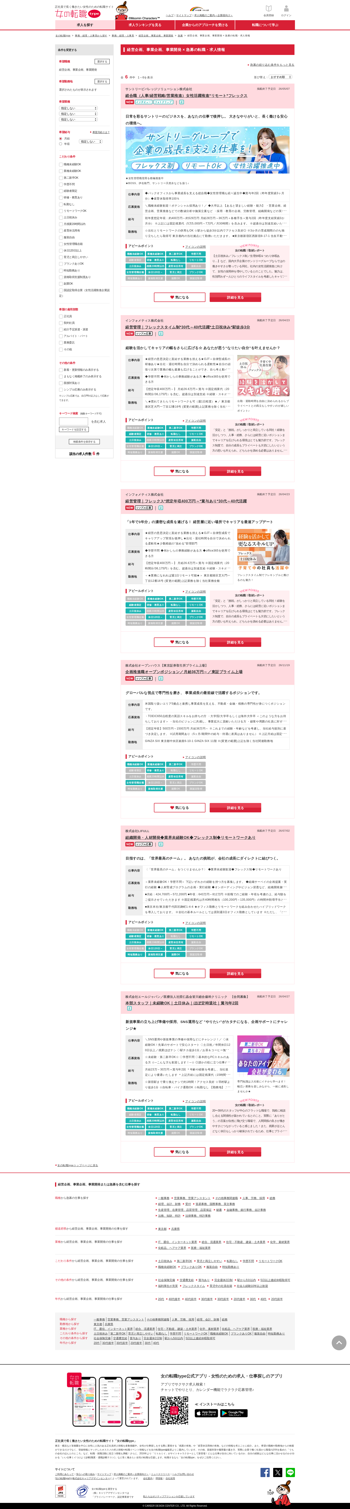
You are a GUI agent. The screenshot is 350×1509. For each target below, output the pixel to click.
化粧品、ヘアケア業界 (172, 1248)
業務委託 (69, 342)
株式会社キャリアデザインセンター (91, 1478)
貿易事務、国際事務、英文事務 (215, 1204)
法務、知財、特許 (169, 1215)
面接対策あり (72, 383)
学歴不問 (69, 184)
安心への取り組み (85, 1474)
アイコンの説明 (195, 246)
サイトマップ (184, 15)
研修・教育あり (73, 197)
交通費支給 (187, 1280)
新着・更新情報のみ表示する (81, 369)
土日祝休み (70, 217)
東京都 (162, 1229)
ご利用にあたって (64, 1474)
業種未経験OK (72, 171)
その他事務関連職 (226, 1198)
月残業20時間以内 (75, 224)
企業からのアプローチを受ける (205, 25)
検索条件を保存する (84, 441)
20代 (161, 1299)
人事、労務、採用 (253, 1198)
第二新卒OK (71, 177)
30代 (253, 1299)
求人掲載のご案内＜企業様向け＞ (213, 15)
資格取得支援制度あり (77, 277)
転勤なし (69, 204)
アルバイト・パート (76, 336)
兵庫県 (175, 1229)
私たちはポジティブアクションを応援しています (169, 1496)
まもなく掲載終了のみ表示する (82, 376)
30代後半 (207, 1299)
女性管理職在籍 (73, 244)
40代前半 (190, 1299)
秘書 (219, 1210)
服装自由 (69, 237)
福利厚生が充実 (168, 1286)
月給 (67, 138)
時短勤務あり (72, 270)
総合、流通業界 (211, 1242)
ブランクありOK (74, 263)
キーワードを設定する (74, 429)
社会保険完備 (166, 1280)
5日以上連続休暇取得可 (275, 1280)
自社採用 (170, 1478)
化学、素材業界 (280, 1242)
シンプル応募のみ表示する (80, 389)
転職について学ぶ (265, 25)
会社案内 (148, 1478)
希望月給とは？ (101, 132)
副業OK (68, 283)
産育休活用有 (72, 230)
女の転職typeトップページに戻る (77, 1165)
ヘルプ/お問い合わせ (183, 1474)
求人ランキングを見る (145, 25)
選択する (102, 61)
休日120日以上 (73, 250)
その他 (68, 349)
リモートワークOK (75, 210)
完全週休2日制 (223, 1280)
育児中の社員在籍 (221, 1286)
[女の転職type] (62, 1478)
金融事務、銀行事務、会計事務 (246, 1210)
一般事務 (163, 1198)
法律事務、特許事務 (198, 1215)
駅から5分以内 (246, 1280)
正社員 (68, 316)
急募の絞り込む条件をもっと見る (272, 64)
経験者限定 (70, 191)
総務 (272, 1198)
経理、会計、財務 (169, 1204)
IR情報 (159, 1478)
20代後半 (239, 1299)
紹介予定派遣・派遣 (76, 329)
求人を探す (85, 25)
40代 (263, 1299)
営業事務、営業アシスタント (192, 1198)
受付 (188, 1204)
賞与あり (204, 1280)
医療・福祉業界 (201, 1248)
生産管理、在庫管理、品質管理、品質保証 (185, 1210)
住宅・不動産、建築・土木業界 (245, 1242)
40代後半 (174, 1299)
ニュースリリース (160, 1474)
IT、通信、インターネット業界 (177, 1242)
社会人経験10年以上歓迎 (252, 1286)
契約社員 (69, 322)
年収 (67, 144)
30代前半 (223, 1299)
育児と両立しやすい (76, 257)
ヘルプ (170, 15)
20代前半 (277, 1299)
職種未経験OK (72, 164)
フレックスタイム (193, 1286)
